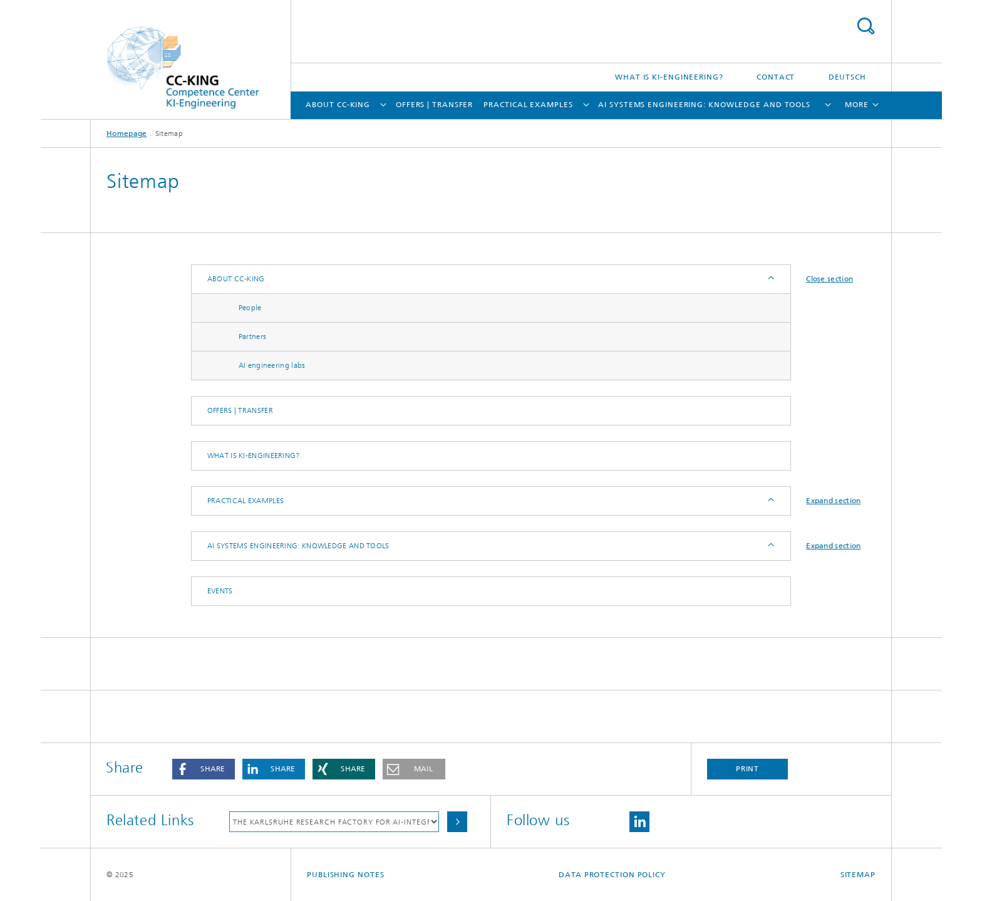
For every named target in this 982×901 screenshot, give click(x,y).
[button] (203, 769)
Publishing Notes (345, 874)
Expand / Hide (770, 279)
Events (220, 590)
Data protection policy (612, 874)
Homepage (126, 133)
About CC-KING (338, 104)
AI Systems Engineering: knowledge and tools (704, 104)
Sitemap (858, 874)
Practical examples (527, 104)
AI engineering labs (272, 365)
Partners (252, 336)
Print (748, 768)
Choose (457, 821)
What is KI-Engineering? (669, 77)
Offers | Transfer (434, 104)
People (250, 307)
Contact (776, 77)
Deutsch (847, 77)
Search (865, 26)
